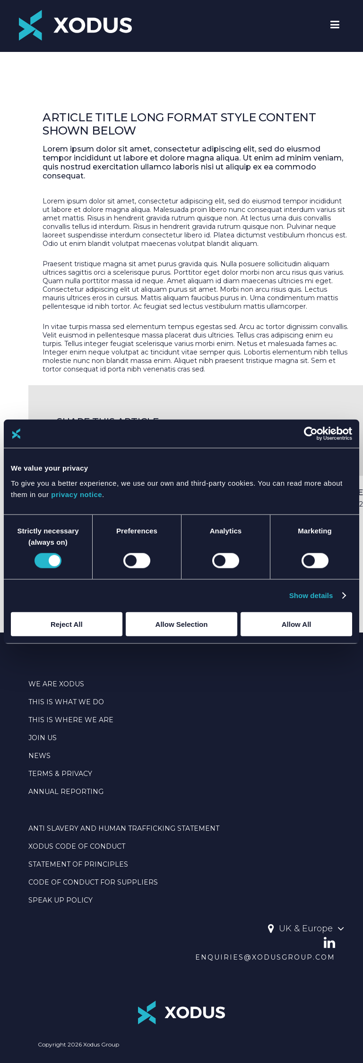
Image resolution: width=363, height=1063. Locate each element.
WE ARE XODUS (56, 684)
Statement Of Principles (78, 864)
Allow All (296, 624)
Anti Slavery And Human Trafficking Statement (123, 828)
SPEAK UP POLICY (60, 900)
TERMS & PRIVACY (60, 773)
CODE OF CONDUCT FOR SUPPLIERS (93, 882)
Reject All (67, 624)
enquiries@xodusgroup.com (265, 957)
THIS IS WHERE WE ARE (70, 720)
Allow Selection (182, 624)
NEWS (39, 755)
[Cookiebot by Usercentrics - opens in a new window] (310, 434)
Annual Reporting (66, 791)
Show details (311, 595)
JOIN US (42, 738)
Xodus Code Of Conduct (76, 846)
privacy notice (76, 494)
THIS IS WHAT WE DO (66, 702)
